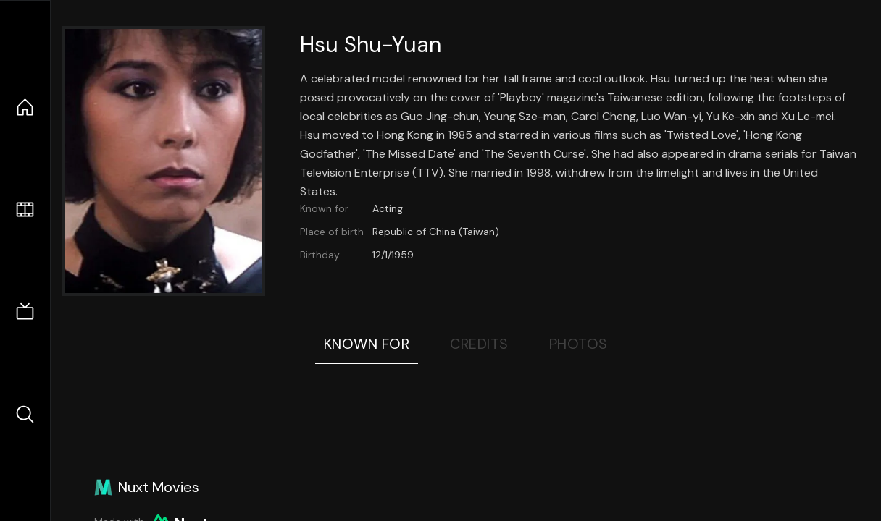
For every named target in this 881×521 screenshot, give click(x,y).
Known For (367, 343)
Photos (578, 343)
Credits (479, 343)
